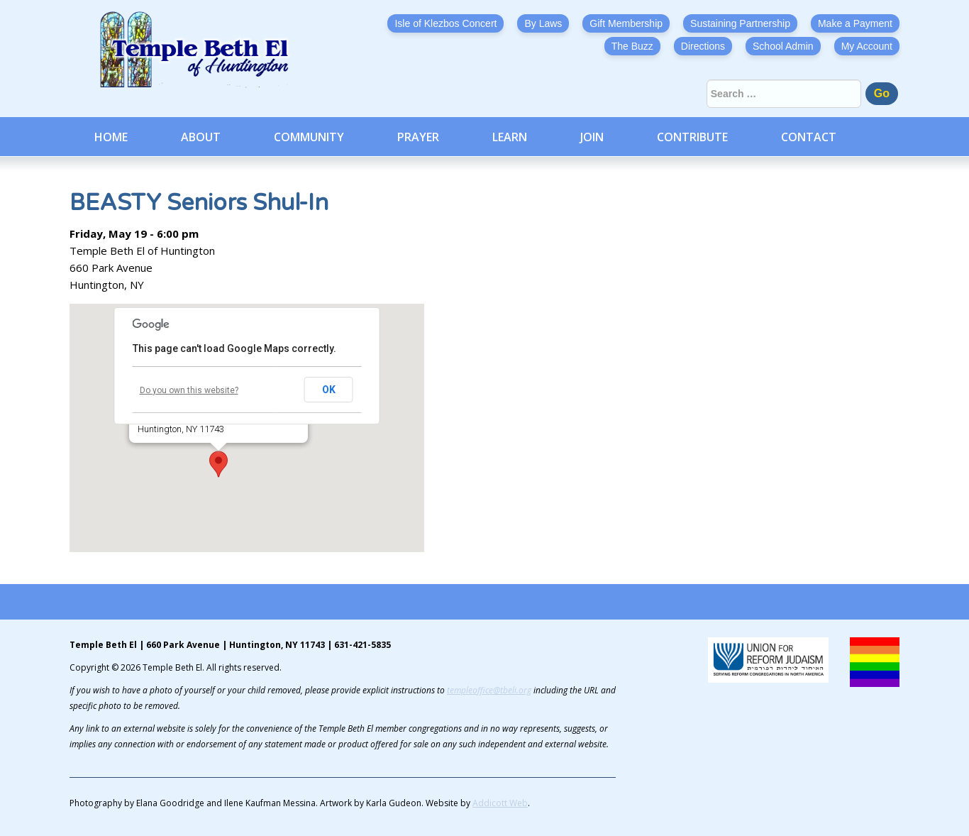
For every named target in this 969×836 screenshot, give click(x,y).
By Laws (543, 23)
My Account (866, 46)
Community (309, 137)
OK (329, 389)
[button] (218, 464)
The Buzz (632, 46)
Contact (808, 137)
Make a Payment (855, 23)
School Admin (783, 46)
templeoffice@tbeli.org (489, 690)
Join (592, 137)
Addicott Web (500, 803)
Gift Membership (626, 23)
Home (111, 137)
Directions (703, 46)
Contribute (692, 137)
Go (882, 93)
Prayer (418, 137)
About (201, 137)
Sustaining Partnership (740, 23)
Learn (509, 137)
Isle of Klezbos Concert (445, 23)
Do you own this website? (189, 390)
